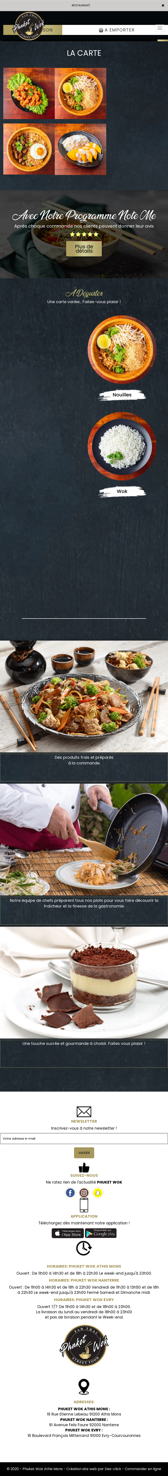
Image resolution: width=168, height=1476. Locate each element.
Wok (122, 491)
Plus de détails (84, 248)
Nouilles (122, 394)
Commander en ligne (143, 1468)
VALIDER (84, 1153)
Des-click (113, 1468)
